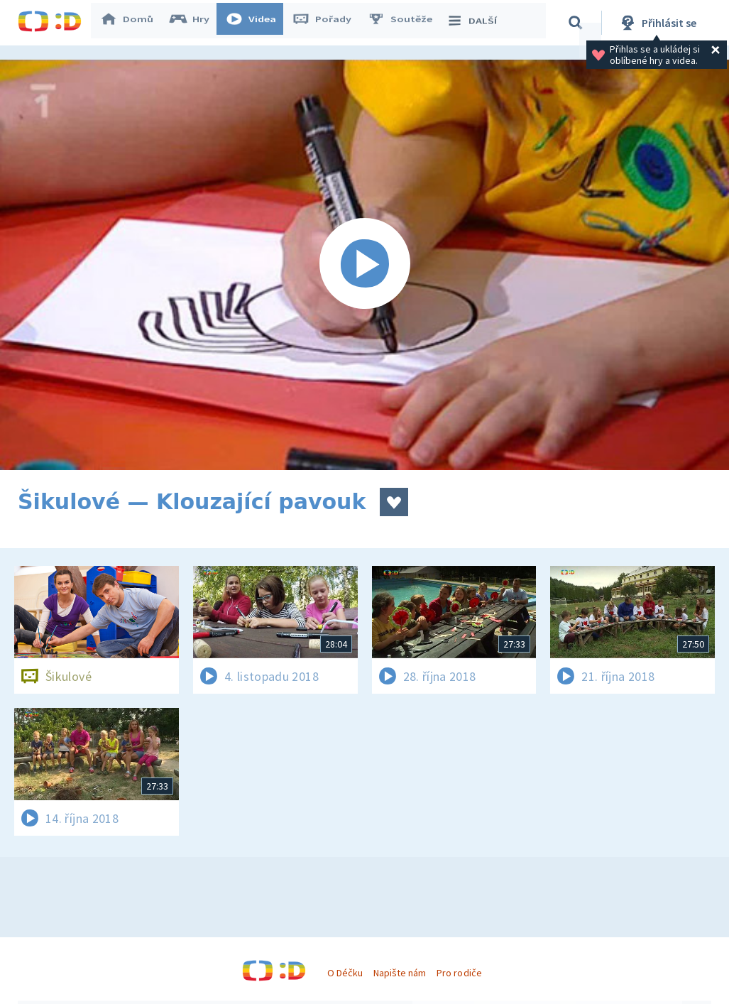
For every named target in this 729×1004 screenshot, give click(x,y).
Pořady (327, 22)
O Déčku (345, 972)
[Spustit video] (364, 265)
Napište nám (399, 972)
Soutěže (405, 22)
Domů (132, 22)
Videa (256, 22)
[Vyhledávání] (577, 22)
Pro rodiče (459, 972)
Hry (195, 22)
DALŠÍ (476, 22)
